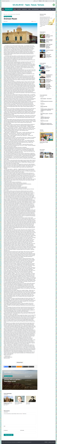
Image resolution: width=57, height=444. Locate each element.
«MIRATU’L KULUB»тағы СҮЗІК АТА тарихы (49, 35)
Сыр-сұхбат (19, 9)
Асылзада (48, 70)
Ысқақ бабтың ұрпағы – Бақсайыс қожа (13, 380)
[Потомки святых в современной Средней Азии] (42, 76)
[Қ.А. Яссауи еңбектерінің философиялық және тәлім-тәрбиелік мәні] (42, 86)
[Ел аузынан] (31, 399)
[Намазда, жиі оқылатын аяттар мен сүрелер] (42, 81)
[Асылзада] (42, 72)
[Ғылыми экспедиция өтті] (42, 51)
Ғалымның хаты (24, 9)
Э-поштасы (6, 430)
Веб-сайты (22, 430)
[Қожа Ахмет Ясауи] (46, 136)
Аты (4, 426)
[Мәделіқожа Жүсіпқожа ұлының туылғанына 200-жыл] (42, 156)
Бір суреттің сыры (48, 9)
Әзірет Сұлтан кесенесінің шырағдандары (49, 55)
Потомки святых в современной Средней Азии (49, 75)
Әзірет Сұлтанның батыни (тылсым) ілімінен (49, 40)
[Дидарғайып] (46, 153)
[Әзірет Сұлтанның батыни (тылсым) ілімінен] (42, 41)
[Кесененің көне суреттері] (42, 153)
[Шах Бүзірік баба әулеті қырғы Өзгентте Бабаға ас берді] (51, 153)
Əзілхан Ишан (20, 362)
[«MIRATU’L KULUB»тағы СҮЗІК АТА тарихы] (42, 36)
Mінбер (15, 9)
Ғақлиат (29, 9)
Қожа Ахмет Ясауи (44, 142)
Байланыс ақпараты (52, 442)
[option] (19, 380)
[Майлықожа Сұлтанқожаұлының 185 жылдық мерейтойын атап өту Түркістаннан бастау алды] (46, 156)
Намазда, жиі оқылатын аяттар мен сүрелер (49, 80)
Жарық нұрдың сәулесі (8, 9)
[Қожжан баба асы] (51, 156)
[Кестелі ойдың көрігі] (20, 399)
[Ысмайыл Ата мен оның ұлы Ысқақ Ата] (8, 399)
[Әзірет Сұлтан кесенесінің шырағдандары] (42, 56)
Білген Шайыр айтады (35, 9)
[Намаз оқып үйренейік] (42, 67)
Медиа (53, 9)
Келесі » (41, 26)
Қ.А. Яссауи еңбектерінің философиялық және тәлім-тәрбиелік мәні (49, 86)
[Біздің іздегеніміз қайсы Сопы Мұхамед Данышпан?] (42, 46)
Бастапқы (6, 14)
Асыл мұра (42, 9)
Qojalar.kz (19, 442)
